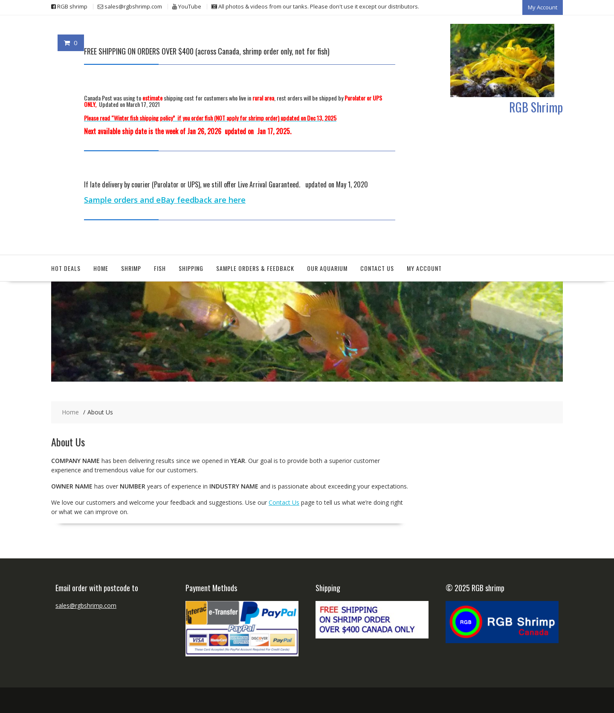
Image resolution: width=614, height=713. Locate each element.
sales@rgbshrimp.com (85, 605)
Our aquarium (327, 268)
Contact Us (377, 268)
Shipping (191, 268)
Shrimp (131, 268)
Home (100, 268)
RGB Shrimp (536, 107)
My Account (542, 7)
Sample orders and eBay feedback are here (165, 200)
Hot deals (66, 268)
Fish (160, 268)
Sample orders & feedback (255, 268)
